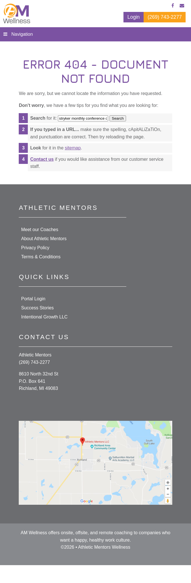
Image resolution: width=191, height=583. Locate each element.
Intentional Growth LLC (44, 316)
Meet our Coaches (39, 229)
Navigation (22, 34)
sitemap (73, 147)
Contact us (42, 159)
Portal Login (33, 298)
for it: (43, 118)
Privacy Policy (35, 247)
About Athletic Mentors (43, 238)
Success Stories (37, 307)
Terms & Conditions (40, 256)
